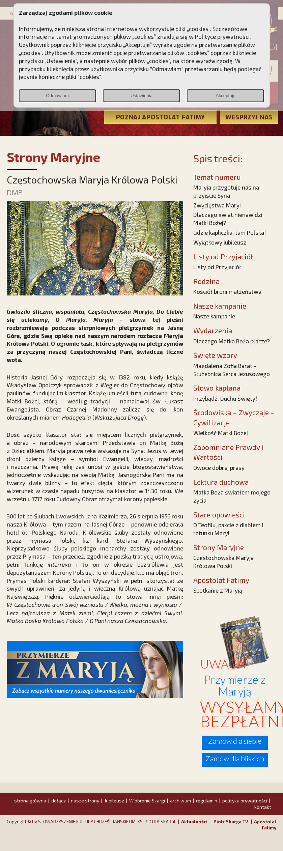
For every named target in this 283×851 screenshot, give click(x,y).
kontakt (262, 807)
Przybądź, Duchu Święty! (225, 398)
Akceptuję (226, 95)
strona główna (30, 800)
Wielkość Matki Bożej (220, 432)
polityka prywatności (244, 800)
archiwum (180, 800)
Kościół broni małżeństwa (227, 291)
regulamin (206, 800)
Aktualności (194, 821)
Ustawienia (141, 95)
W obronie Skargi (147, 800)
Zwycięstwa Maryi (217, 205)
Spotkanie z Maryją (217, 590)
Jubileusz (114, 800)
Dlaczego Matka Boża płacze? (231, 341)
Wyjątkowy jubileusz (219, 242)
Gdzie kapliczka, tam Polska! (229, 232)
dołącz (58, 800)
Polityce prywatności (222, 36)
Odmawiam (57, 95)
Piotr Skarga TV (231, 821)
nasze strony (85, 800)
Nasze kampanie (214, 316)
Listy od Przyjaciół (217, 266)
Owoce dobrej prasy (219, 467)
